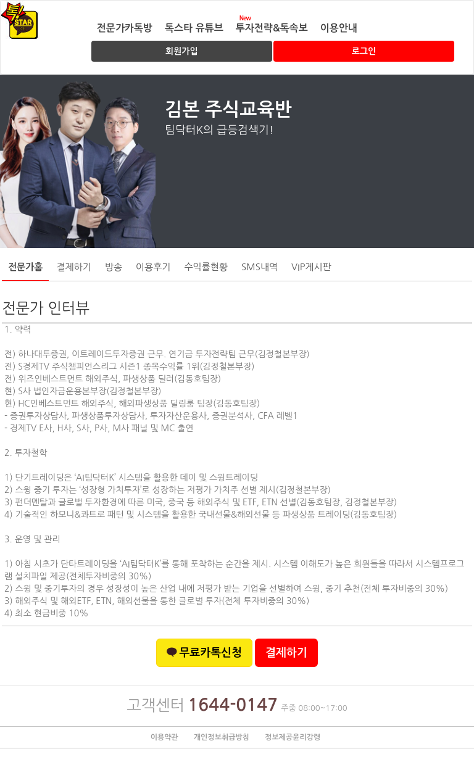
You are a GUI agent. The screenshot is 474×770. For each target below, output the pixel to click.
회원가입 (181, 51)
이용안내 (338, 28)
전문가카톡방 (124, 28)
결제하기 (73, 266)
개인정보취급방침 (221, 737)
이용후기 (153, 266)
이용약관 (164, 737)
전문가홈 (25, 266)
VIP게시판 (311, 266)
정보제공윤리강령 (292, 737)
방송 (113, 266)
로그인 (364, 51)
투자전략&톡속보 (272, 28)
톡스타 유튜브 (194, 28)
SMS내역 (259, 266)
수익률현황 (206, 266)
